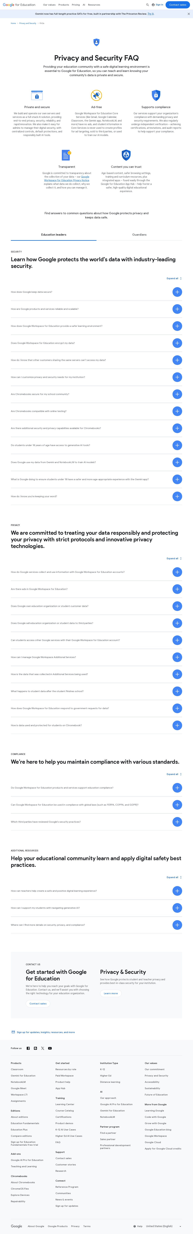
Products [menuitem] (64, 4)
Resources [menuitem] (94, 4)
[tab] (53, 235)
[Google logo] (16, 1226)
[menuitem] (76, 5)
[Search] (147, 5)
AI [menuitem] (84, 4)
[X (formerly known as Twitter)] (42, 1048)
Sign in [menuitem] (157, 4)
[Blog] (35, 1048)
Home (13, 23)
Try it (151, 13)
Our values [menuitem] (49, 4)
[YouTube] (50, 1048)
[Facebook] (28, 1048)
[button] (174, 278)
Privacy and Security (27, 23)
